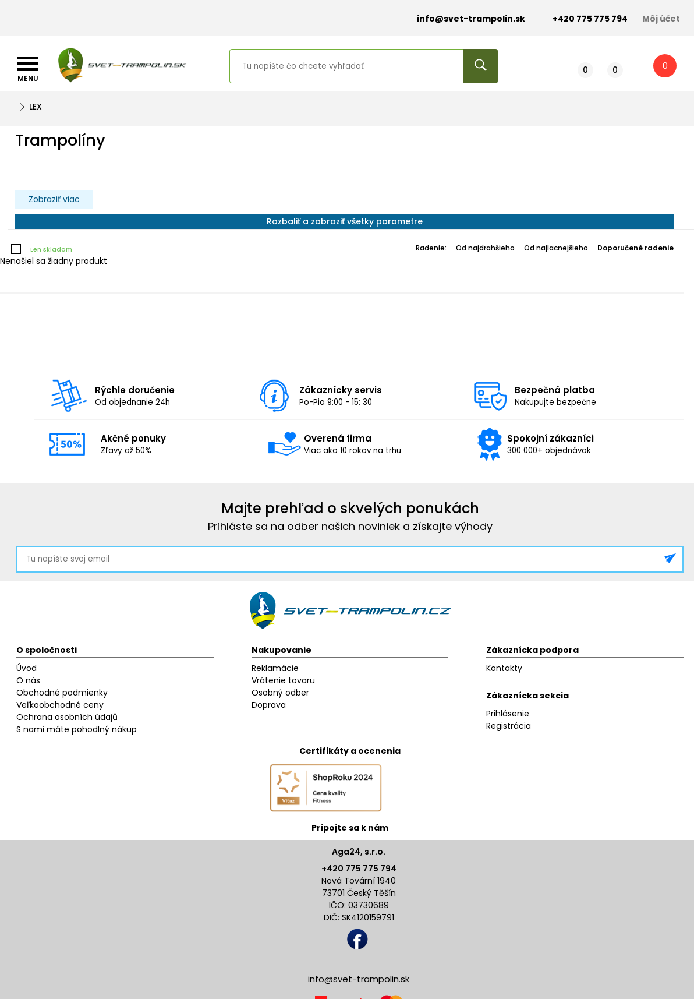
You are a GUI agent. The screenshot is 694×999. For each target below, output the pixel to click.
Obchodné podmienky (62, 692)
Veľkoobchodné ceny (60, 705)
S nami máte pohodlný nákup (76, 729)
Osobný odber (280, 692)
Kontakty (504, 668)
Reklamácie (275, 668)
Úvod (26, 668)
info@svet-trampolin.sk (462, 19)
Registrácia (508, 726)
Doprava (269, 705)
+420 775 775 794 (358, 868)
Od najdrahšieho (485, 248)
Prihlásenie (507, 713)
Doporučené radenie (635, 248)
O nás (28, 680)
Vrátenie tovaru (283, 680)
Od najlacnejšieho (556, 248)
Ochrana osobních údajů (67, 717)
